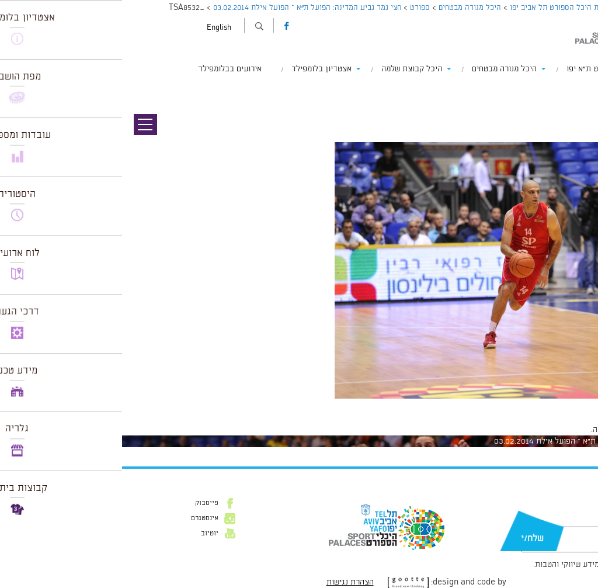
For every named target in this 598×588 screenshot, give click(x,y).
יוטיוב (87, 533)
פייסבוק (84, 503)
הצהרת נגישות (228, 582)
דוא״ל (556, 521)
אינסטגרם (82, 518)
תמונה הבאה (577, 91)
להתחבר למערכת (559, 430)
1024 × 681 (527, 404)
